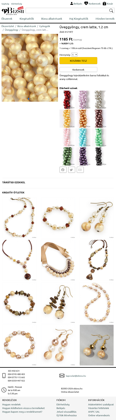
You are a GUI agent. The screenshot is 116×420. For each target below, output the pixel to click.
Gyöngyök (44, 25)
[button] (54, 67)
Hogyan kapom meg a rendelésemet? (22, 411)
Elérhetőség (62, 404)
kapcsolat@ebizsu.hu (76, 375)
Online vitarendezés (99, 415)
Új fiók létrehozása (66, 415)
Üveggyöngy (11, 29)
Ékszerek (7, 18)
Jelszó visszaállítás (66, 411)
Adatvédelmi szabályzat (101, 404)
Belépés (60, 407)
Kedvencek (78, 69)
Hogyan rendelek (11, 404)
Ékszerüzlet (8, 25)
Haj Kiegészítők (78, 18)
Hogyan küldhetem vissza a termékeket (23, 407)
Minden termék (105, 18)
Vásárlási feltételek (98, 407)
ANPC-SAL (94, 411)
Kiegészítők (27, 18)
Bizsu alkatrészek (51, 18)
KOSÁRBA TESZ (78, 60)
